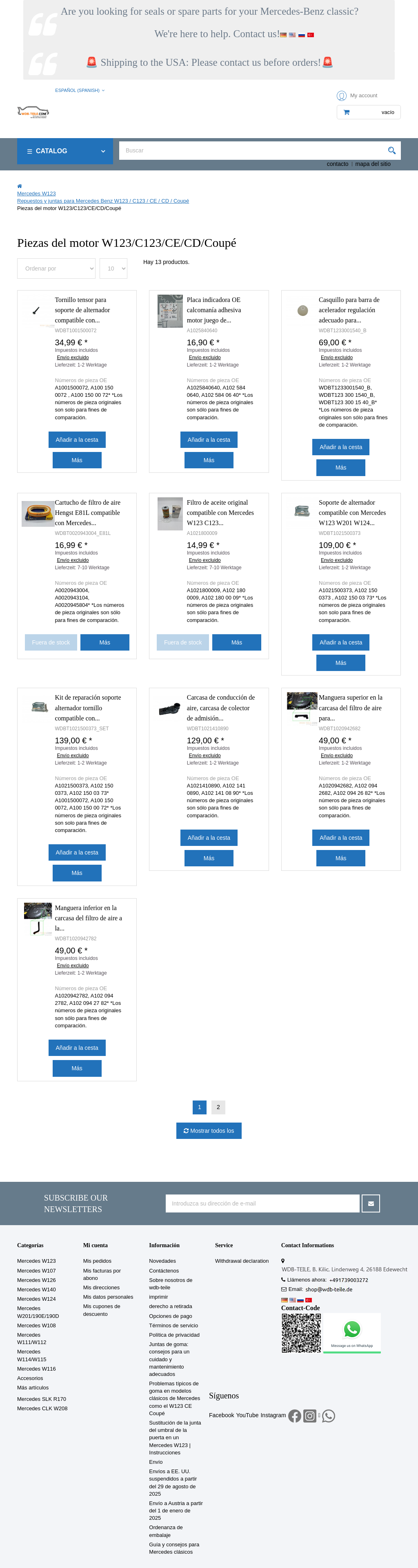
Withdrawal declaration (242, 1261)
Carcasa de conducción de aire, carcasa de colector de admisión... (221, 707)
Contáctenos (164, 1271)
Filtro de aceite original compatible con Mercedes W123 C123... (220, 512)
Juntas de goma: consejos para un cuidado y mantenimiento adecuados (169, 1359)
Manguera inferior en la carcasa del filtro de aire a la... (88, 918)
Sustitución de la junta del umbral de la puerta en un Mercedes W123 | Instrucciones (175, 1438)
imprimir (158, 1297)
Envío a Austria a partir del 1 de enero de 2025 (176, 1510)
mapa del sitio (373, 164)
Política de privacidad (174, 1335)
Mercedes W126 (36, 1280)
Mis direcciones (101, 1287)
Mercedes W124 (36, 1299)
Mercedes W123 (36, 1261)
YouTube (247, 1415)
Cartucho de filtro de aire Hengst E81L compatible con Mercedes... (87, 512)
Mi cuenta (95, 1245)
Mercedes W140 (36, 1289)
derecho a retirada (170, 1306)
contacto (338, 164)
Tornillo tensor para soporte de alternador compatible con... (82, 310)
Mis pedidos (97, 1261)
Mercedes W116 (36, 1369)
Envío (155, 1462)
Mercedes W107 (36, 1271)
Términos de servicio (173, 1325)
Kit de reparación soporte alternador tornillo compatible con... (88, 707)
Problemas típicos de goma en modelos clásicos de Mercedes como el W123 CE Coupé (174, 1398)
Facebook (221, 1415)
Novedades (162, 1261)
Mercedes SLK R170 (41, 1399)
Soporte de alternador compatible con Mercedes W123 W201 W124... (352, 512)
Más (76, 460)
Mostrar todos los (211, 1130)
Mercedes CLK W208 (42, 1408)
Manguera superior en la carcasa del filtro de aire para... (350, 707)
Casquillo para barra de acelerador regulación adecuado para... (349, 310)
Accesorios (30, 1378)
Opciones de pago (170, 1316)
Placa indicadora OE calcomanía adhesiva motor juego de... (214, 310)
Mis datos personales (108, 1297)
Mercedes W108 (36, 1325)
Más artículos (33, 1388)
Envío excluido (73, 357)
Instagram (273, 1415)
